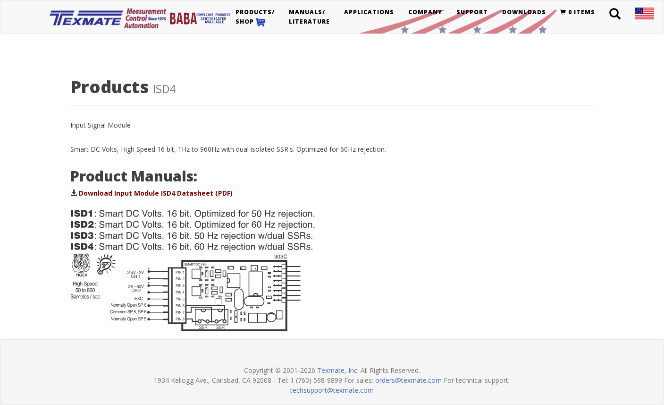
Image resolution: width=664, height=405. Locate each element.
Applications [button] (369, 12)
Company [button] (425, 12)
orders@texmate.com (408, 380)
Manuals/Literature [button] (309, 17)
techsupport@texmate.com (332, 390)
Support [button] (472, 12)
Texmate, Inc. (338, 370)
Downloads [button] (524, 12)
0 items (577, 12)
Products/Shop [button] (255, 17)
